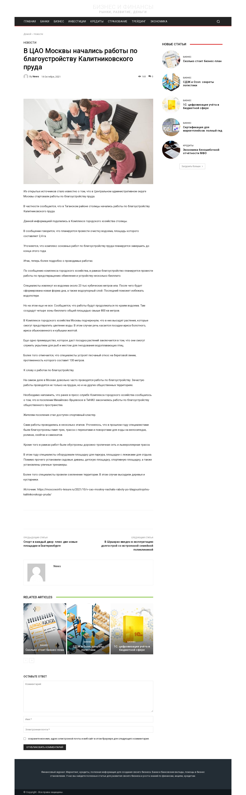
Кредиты (188, 146)
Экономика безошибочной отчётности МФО (201, 151)
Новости (38, 34)
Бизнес (44, 645)
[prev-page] (25, 660)
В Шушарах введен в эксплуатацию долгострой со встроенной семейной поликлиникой (127, 545)
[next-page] (31, 660)
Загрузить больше (192, 166)
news (36, 76)
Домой (27, 34)
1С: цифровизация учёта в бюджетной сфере (132, 648)
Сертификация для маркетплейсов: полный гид (202, 129)
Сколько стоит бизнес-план (45, 650)
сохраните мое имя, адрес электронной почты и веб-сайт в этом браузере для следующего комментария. (88, 738)
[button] (218, 21)
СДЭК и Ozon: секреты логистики (88, 648)
